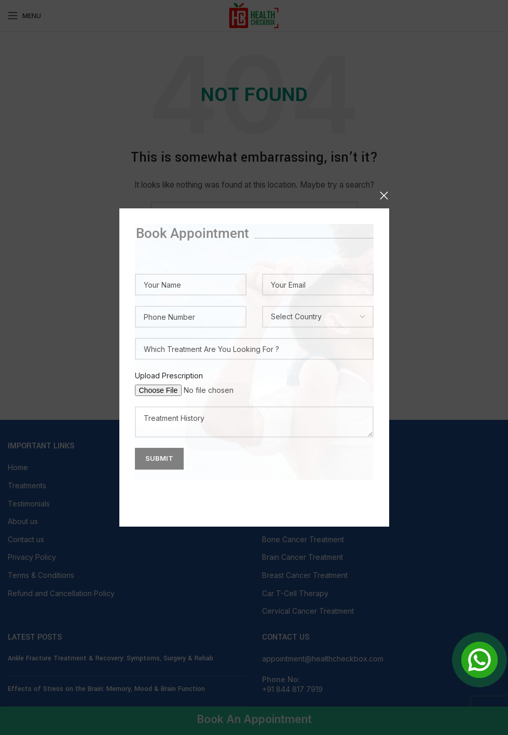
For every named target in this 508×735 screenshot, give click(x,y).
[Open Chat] (479, 660)
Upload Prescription (169, 375)
